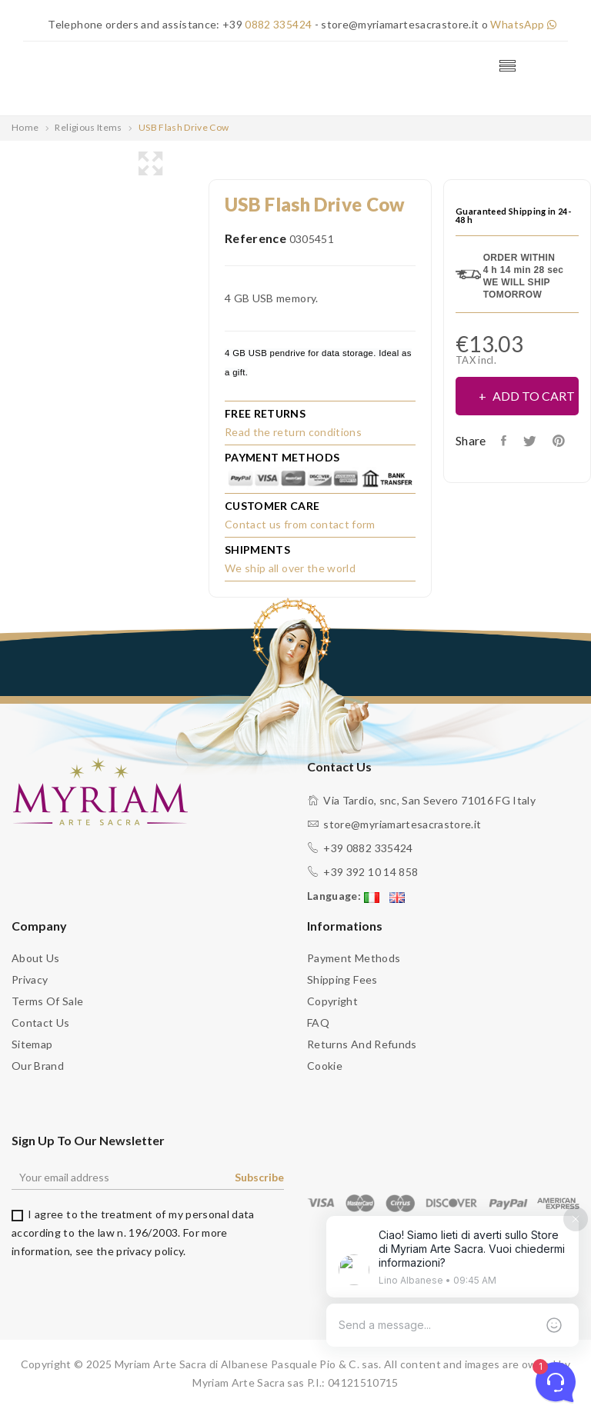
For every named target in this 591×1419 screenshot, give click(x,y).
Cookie (324, 1065)
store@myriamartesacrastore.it (402, 824)
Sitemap (32, 1044)
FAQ (318, 1022)
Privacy (30, 979)
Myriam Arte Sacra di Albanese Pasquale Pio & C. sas (247, 1364)
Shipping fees (342, 979)
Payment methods (353, 957)
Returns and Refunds (362, 1044)
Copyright (332, 1001)
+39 (266, 24)
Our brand (38, 1065)
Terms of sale (48, 1001)
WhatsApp (522, 24)
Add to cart (532, 395)
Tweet (531, 439)
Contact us (41, 1022)
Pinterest (562, 439)
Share (505, 439)
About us (36, 957)
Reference (255, 237)
